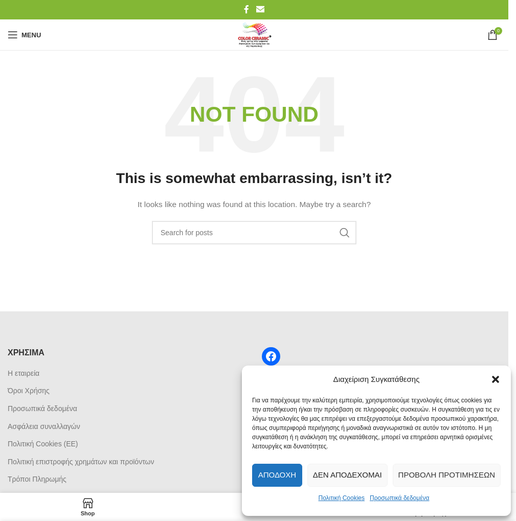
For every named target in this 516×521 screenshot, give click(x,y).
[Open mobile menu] (24, 35)
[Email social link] (260, 9)
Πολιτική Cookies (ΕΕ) (43, 444)
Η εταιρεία (23, 373)
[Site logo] (254, 34)
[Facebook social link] (246, 9)
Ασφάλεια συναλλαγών (44, 426)
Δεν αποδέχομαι (347, 474)
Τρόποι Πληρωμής (37, 479)
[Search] (254, 232)
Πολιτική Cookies (342, 498)
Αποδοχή (277, 474)
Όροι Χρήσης (29, 391)
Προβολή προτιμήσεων (446, 474)
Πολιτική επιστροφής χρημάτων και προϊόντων (81, 462)
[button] (495, 379)
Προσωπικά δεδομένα (399, 498)
